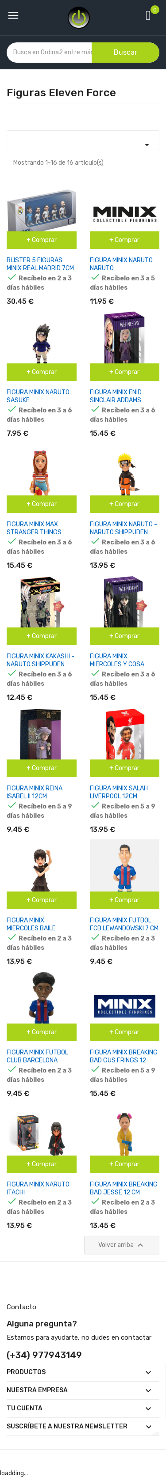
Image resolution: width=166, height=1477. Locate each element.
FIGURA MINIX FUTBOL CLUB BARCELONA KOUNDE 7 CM (37, 1060)
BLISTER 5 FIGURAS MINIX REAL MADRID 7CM (40, 264)
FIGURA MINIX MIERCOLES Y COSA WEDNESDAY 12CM (117, 664)
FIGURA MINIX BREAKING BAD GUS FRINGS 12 (124, 1056)
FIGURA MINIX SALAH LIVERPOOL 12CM (119, 792)
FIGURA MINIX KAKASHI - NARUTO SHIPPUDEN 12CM (40, 664)
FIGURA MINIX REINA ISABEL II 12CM (34, 792)
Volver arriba (122, 1245)
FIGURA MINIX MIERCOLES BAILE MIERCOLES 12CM (31, 928)
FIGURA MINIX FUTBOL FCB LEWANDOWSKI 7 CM (124, 924)
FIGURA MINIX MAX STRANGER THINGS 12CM (34, 532)
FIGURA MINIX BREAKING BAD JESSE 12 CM (124, 1188)
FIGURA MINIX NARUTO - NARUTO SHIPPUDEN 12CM (123, 532)
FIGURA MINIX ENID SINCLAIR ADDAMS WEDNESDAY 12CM (116, 400)
